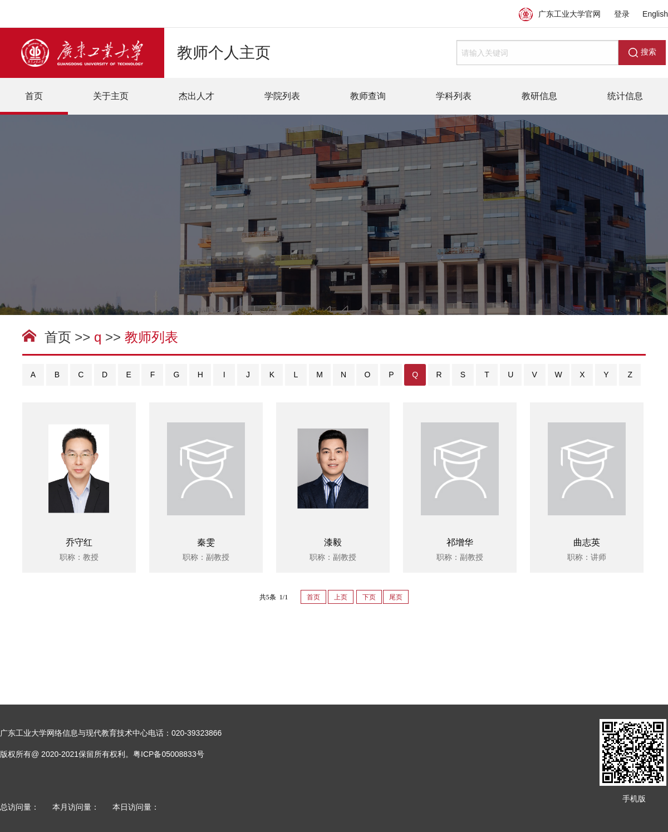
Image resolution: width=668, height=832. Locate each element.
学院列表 (282, 96)
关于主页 (111, 96)
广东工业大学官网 (560, 13)
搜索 (642, 52)
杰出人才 (196, 96)
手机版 (634, 798)
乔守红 (79, 542)
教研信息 (539, 96)
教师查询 (368, 96)
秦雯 (206, 542)
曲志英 (586, 542)
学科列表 (453, 96)
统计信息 (625, 96)
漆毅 (333, 542)
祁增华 (459, 542)
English (655, 13)
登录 (622, 13)
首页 (34, 96)
